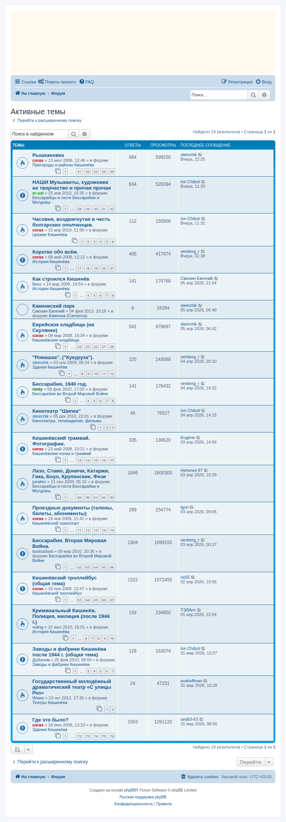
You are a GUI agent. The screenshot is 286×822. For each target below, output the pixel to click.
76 (112, 736)
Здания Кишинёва (49, 367)
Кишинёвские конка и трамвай (61, 453)
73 (87, 736)
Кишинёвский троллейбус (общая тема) (64, 580)
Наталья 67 (192, 470)
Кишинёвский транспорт (55, 523)
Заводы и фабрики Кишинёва (60, 664)
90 (87, 497)
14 (87, 460)
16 (103, 460)
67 (112, 599)
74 (95, 736)
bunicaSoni (42, 551)
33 (95, 171)
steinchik (189, 154)
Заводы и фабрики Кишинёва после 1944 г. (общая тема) (69, 652)
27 (103, 346)
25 (87, 346)
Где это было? (50, 720)
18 (87, 268)
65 (103, 567)
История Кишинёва (50, 261)
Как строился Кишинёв (60, 279)
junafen (39, 481)
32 (87, 171)
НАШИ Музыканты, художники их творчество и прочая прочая (71, 185)
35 (112, 171)
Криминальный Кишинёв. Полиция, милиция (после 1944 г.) (71, 616)
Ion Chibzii (190, 181)
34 (103, 171)
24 (79, 346)
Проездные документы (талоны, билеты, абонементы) (72, 510)
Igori (185, 507)
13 (79, 460)
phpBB (130, 790)
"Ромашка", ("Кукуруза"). (63, 357)
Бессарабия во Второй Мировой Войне (70, 393)
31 (79, 171)
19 (95, 268)
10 (95, 373)
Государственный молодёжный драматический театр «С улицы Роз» (71, 687)
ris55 (185, 577)
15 (95, 460)
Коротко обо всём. (55, 252)
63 (87, 567)
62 (79, 567)
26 (95, 346)
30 (95, 208)
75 (103, 736)
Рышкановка (48, 155)
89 (79, 497)
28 (79, 208)
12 (112, 373)
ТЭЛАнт (188, 610)
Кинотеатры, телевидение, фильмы (67, 420)
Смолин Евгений (197, 278)
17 (79, 268)
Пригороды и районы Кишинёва (63, 165)
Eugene (188, 437)
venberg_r (190, 251)
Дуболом (41, 660)
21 (112, 268)
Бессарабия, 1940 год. (59, 384)
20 (103, 268)
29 (87, 208)
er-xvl (37, 193)
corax (37, 160)
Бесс (37, 284)
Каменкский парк (53, 306)
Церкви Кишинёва (49, 234)
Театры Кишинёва (49, 702)
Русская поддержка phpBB (143, 797)
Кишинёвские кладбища (55, 340)
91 (95, 497)
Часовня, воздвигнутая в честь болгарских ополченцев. (71, 222)
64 (95, 567)
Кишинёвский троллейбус (57, 593)
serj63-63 (189, 719)
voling (37, 627)
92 (103, 497)
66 (112, 567)
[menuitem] (57, 81)
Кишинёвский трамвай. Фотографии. (61, 441)
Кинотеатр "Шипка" (56, 411)
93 (112, 497)
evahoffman (191, 680)
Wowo (38, 698)
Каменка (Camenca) (68, 315)
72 (79, 736)
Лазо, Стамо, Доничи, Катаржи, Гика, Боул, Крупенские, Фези (70, 473)
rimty (37, 389)
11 (103, 373)
